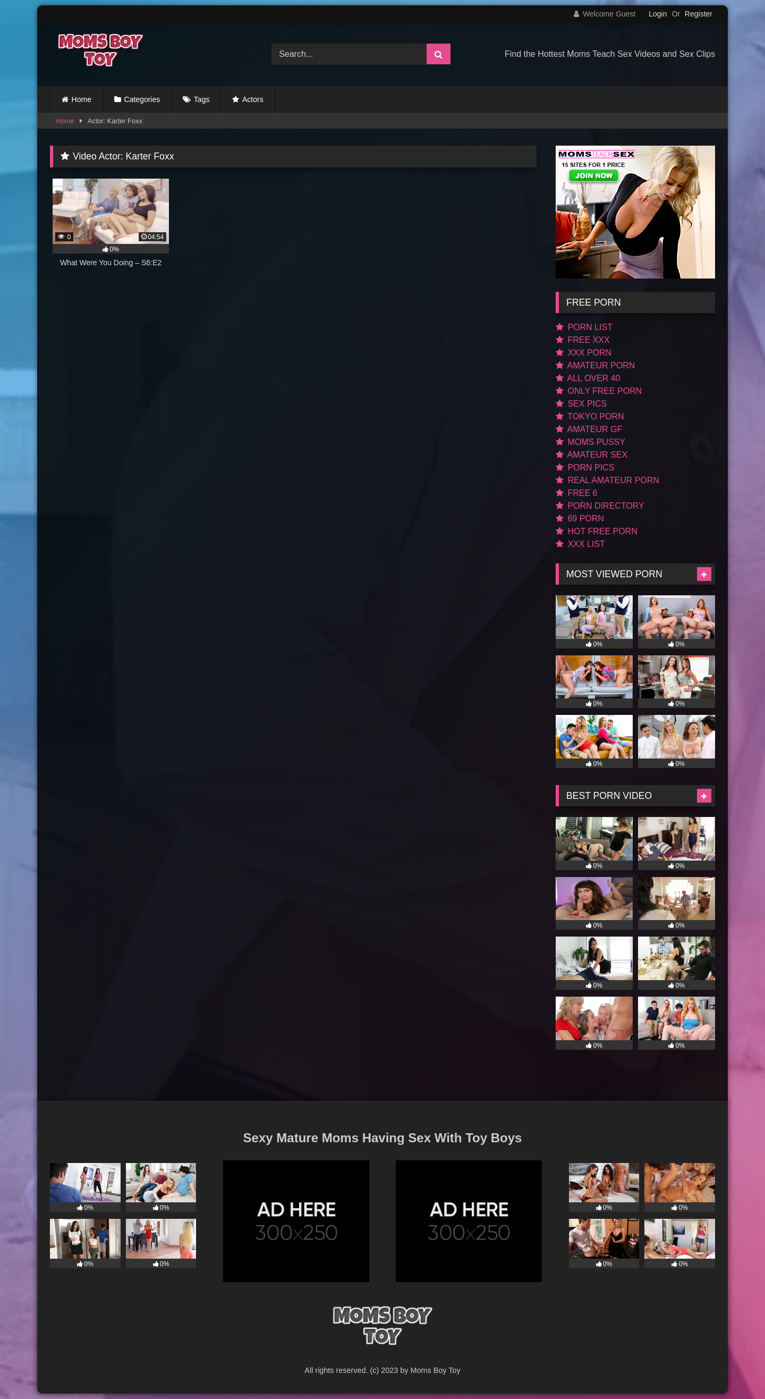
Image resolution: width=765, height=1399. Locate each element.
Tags (202, 99)
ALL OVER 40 (588, 378)
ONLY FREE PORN (599, 390)
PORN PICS (585, 467)
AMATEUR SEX (591, 454)
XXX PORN (583, 352)
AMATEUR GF (589, 429)
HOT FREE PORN (597, 531)
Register (698, 14)
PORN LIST (584, 327)
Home (81, 99)
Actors (253, 99)
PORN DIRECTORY (600, 505)
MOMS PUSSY (590, 441)
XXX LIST (580, 544)
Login (658, 14)
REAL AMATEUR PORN (607, 480)
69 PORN (580, 518)
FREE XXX (583, 339)
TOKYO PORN (590, 416)
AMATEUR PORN (595, 365)
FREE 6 (576, 493)
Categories (142, 99)
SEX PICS (581, 403)
